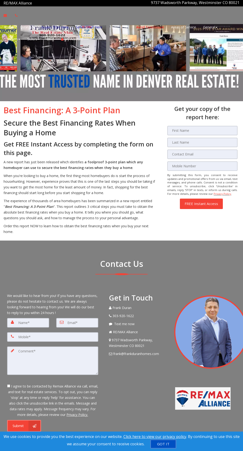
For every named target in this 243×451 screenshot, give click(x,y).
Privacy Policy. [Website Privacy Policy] (77, 413)
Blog (50, 38)
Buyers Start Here (55, 26)
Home (8, 26)
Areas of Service (183, 26)
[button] (201, 202)
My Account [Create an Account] (72, 38)
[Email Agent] (7, 15)
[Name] (28, 322)
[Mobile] (202, 165)
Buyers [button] (13, 38)
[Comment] (52, 360)
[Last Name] (202, 141)
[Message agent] (138, 323)
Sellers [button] (33, 38)
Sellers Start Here (89, 26)
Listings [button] (27, 26)
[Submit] (24, 425)
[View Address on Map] (138, 342)
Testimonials (119, 26)
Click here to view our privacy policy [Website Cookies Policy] (154, 436)
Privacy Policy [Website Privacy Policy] (222, 192)
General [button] (210, 26)
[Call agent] (32, 2)
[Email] (202, 153)
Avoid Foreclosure (150, 26)
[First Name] (202, 129)
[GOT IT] (163, 444)
